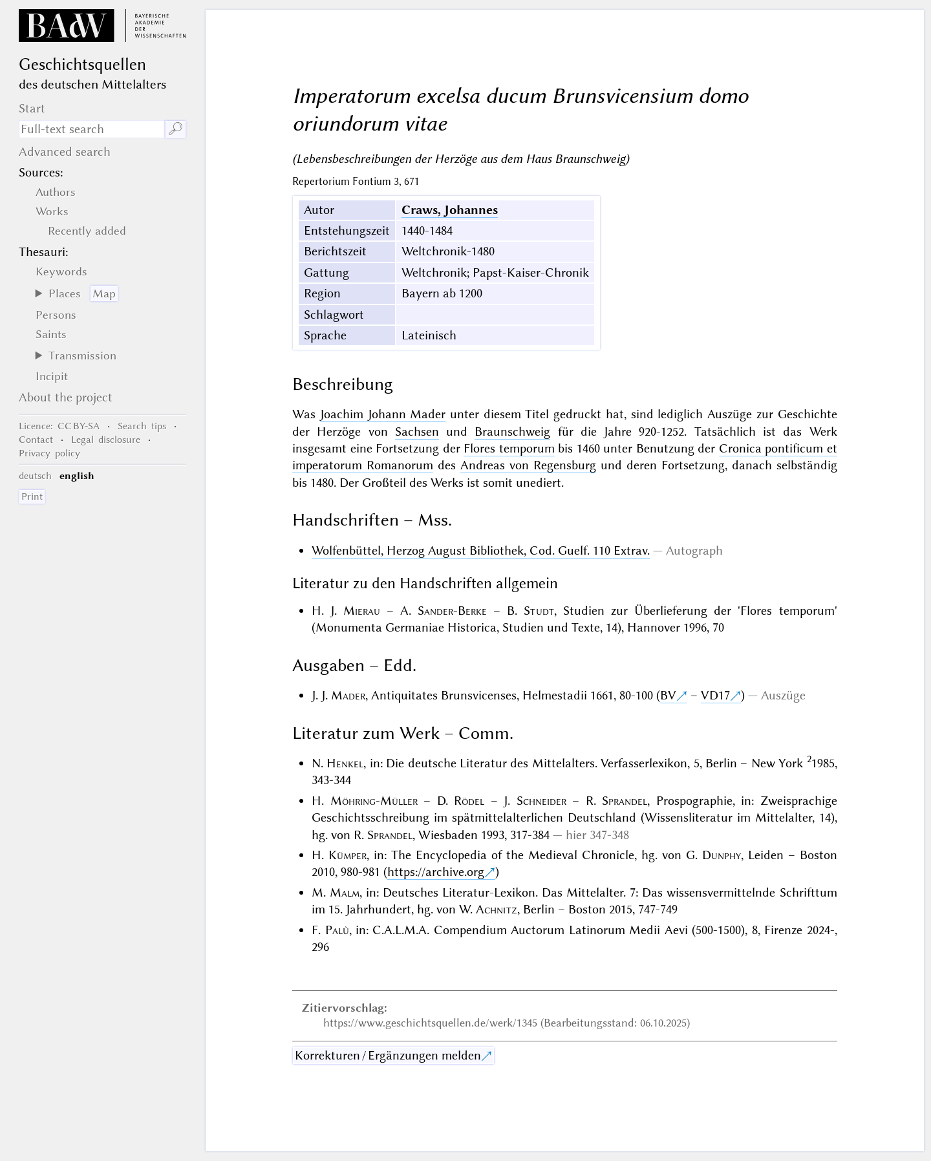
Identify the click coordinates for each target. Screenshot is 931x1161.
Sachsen (417, 431)
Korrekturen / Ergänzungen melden (388, 1055)
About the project (65, 397)
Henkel (344, 763)
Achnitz (496, 909)
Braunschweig (512, 431)
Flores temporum (509, 448)
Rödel (469, 800)
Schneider (541, 800)
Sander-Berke (452, 610)
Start (32, 108)
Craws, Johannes (449, 209)
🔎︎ (175, 129)
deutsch (35, 476)
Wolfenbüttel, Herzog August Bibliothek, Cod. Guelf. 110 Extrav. (481, 550)
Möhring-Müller (374, 800)
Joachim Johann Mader (382, 414)
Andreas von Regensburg (528, 465)
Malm (344, 892)
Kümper (347, 854)
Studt (539, 610)
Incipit (52, 376)
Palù (337, 929)
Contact (36, 439)
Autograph (694, 550)
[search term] (92, 129)
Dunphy (721, 854)
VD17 (715, 695)
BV (668, 695)
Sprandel (624, 800)
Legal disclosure (105, 439)
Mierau (361, 610)
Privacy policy (49, 453)
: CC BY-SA (59, 426)
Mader (348, 695)
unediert (538, 482)
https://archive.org (435, 871)
